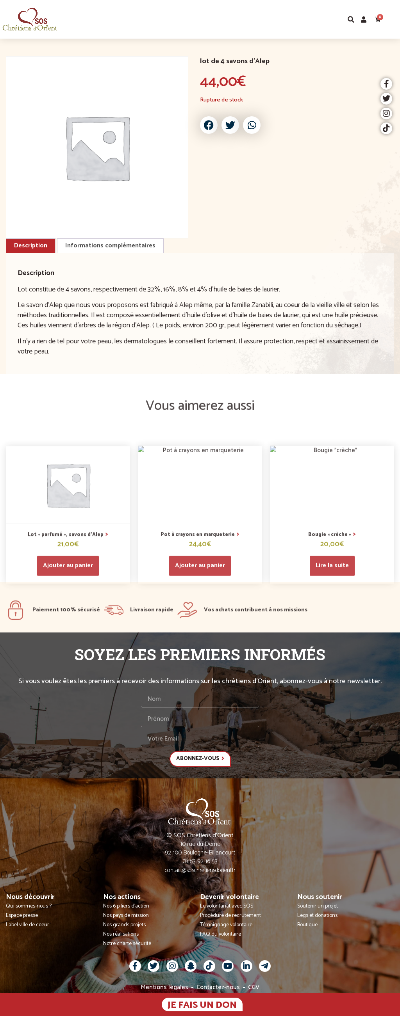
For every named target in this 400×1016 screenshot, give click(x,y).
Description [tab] (30, 245)
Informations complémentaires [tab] (110, 245)
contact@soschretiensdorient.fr (200, 870)
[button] (393, 19)
